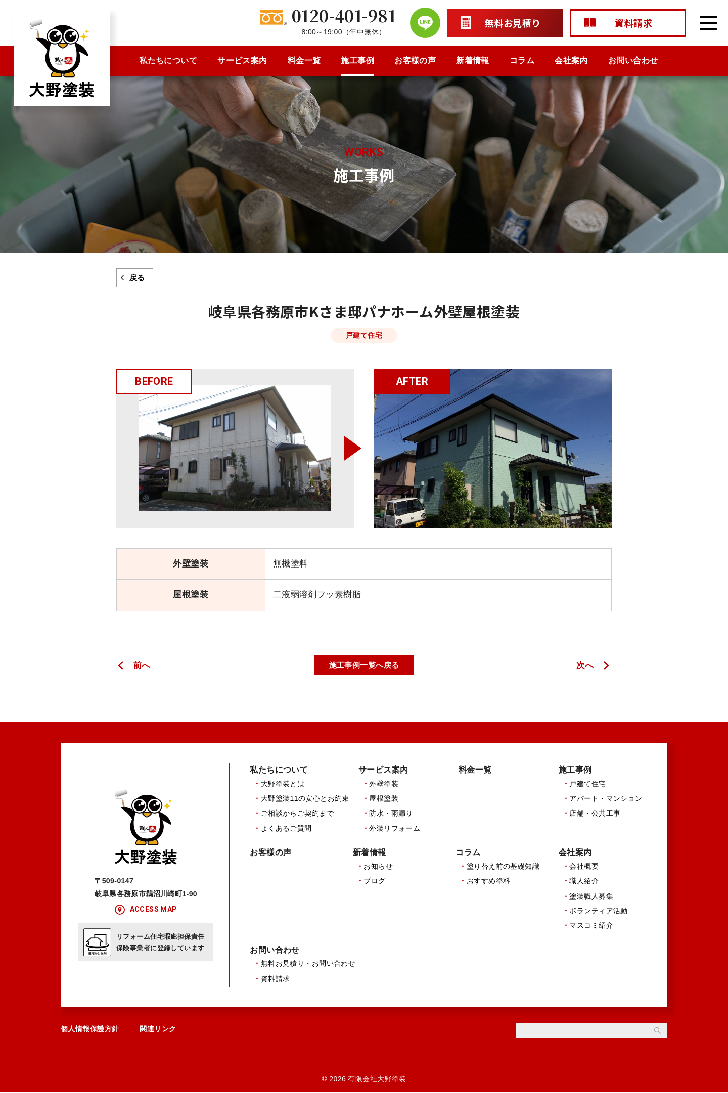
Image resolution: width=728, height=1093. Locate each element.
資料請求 (275, 980)
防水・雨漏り (391, 813)
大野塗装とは (283, 784)
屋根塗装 (383, 798)
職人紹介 (584, 882)
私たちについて (168, 60)
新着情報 (472, 60)
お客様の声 (415, 60)
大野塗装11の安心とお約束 (305, 798)
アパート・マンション (605, 798)
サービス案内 (242, 60)
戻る (137, 277)
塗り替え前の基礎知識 (503, 867)
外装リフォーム (394, 828)
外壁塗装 (383, 784)
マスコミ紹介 (591, 926)
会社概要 (584, 867)
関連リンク (158, 1030)
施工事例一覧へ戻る (364, 665)
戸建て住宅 (587, 784)
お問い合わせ (633, 60)
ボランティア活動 (598, 911)
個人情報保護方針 (90, 1030)
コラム (522, 60)
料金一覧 (304, 60)
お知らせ (378, 867)
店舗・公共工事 (594, 813)
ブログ (374, 882)
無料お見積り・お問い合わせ (308, 965)
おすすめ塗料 (489, 882)
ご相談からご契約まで (297, 813)
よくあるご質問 (286, 828)
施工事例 (357, 60)
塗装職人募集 (591, 897)
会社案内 (571, 60)
